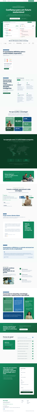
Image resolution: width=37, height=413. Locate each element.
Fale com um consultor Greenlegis (15, 18)
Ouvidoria (28, 403)
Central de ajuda (28, 402)
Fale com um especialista (23, 329)
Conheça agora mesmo (7, 179)
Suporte (27, 401)
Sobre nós (23, 401)
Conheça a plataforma (23, 18)
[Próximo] (33, 220)
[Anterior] (31, 220)
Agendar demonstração (7, 347)
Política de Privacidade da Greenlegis (26, 390)
